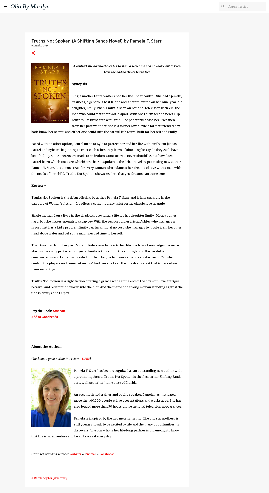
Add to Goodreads (44, 317)
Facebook (106, 454)
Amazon (59, 311)
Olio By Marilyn (30, 6)
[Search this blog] (246, 6)
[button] (33, 53)
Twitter (90, 454)
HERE (86, 359)
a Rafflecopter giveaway (49, 478)
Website (75, 454)
